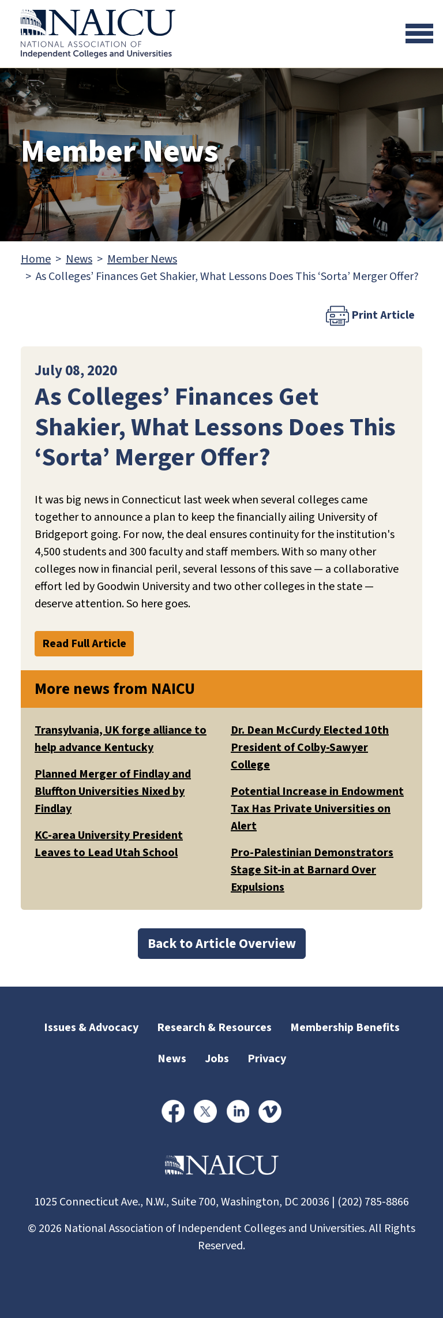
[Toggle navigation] (419, 33)
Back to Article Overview (222, 943)
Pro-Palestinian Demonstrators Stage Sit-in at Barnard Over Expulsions (312, 870)
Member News (142, 259)
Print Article (370, 315)
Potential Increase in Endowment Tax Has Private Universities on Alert (317, 808)
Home (36, 259)
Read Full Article (84, 644)
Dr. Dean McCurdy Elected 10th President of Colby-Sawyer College (310, 747)
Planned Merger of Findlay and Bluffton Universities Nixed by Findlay (113, 791)
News (79, 259)
